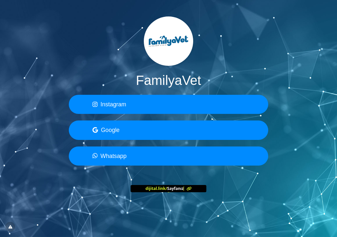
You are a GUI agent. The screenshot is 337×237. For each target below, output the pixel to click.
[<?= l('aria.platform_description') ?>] (168, 188)
